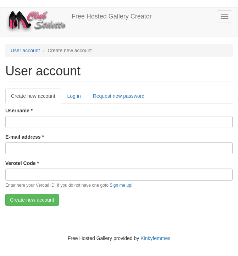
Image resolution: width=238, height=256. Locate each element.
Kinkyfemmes (155, 238)
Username (19, 110)
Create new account (36, 97)
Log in (74, 96)
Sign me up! (121, 185)
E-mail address (24, 137)
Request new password (119, 96)
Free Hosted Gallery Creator (112, 16)
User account (25, 50)
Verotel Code (22, 163)
